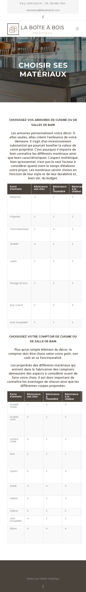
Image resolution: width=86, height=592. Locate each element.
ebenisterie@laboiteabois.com (43, 10)
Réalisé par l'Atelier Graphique (43, 578)
